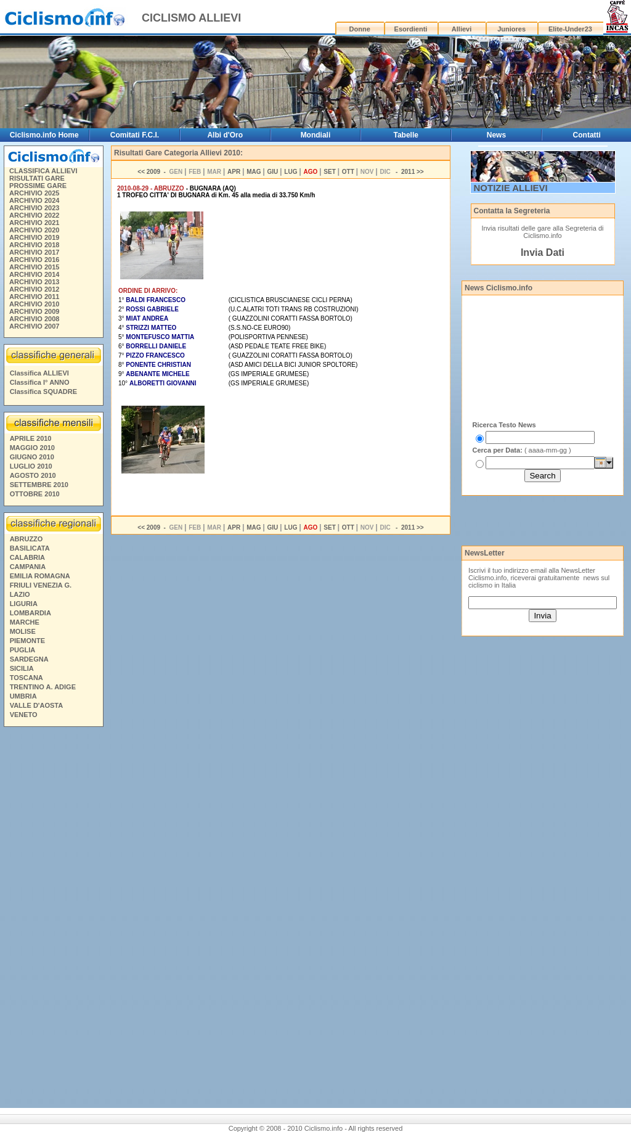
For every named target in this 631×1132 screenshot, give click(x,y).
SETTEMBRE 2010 (39, 484)
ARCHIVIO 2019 (34, 237)
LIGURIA (24, 603)
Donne (359, 29)
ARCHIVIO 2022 (34, 215)
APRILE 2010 (31, 438)
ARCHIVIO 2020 (34, 230)
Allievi (461, 29)
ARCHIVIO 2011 (34, 296)
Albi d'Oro (225, 135)
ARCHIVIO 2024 (34, 200)
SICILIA (22, 668)
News (496, 135)
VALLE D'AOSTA (36, 705)
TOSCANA (26, 677)
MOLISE (23, 631)
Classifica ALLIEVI (39, 373)
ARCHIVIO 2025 (34, 193)
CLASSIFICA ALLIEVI (43, 170)
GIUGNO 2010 (32, 457)
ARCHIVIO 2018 (34, 244)
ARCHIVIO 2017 (34, 252)
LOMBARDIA (30, 613)
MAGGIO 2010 (32, 447)
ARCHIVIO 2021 (34, 222)
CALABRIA (27, 557)
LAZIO (20, 594)
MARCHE (24, 622)
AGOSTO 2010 (33, 475)
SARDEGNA (29, 659)
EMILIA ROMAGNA (40, 576)
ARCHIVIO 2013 (34, 281)
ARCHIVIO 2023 (34, 207)
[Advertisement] (53, 919)
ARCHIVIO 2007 (34, 326)
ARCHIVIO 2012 (34, 289)
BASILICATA (30, 548)
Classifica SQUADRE (43, 391)
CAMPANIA (28, 566)
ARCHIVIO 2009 (34, 311)
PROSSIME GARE (38, 185)
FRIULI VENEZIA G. (40, 585)
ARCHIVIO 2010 (34, 304)
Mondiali (316, 135)
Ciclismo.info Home (44, 135)
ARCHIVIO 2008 (34, 318)
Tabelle (405, 135)
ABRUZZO (26, 539)
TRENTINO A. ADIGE (43, 687)
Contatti (587, 135)
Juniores (511, 29)
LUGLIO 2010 (31, 466)
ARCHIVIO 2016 (34, 259)
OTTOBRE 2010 (35, 494)
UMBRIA (23, 696)
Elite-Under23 (570, 29)
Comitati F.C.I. (134, 135)
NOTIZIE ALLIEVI (511, 188)
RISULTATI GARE (37, 178)
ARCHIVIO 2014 (34, 274)
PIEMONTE (27, 640)
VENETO (24, 714)
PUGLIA (23, 650)
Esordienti (411, 29)
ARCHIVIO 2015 (34, 267)
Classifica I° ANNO (40, 382)
